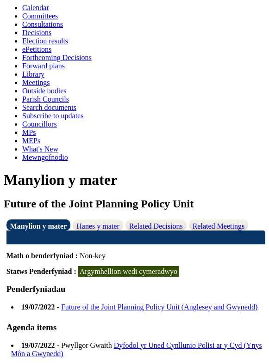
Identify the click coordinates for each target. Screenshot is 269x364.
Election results (45, 41)
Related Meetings (218, 226)
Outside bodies (44, 91)
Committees (40, 16)
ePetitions (36, 49)
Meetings (36, 82)
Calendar (35, 8)
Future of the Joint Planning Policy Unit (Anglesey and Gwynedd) (159, 307)
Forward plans (43, 66)
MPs (29, 132)
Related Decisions (156, 226)
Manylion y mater (38, 226)
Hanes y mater (97, 226)
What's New (40, 149)
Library (33, 74)
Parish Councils (45, 99)
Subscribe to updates (52, 116)
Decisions (36, 32)
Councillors (39, 124)
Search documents (49, 107)
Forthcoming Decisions (57, 57)
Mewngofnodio (45, 157)
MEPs (31, 141)
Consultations (42, 24)
